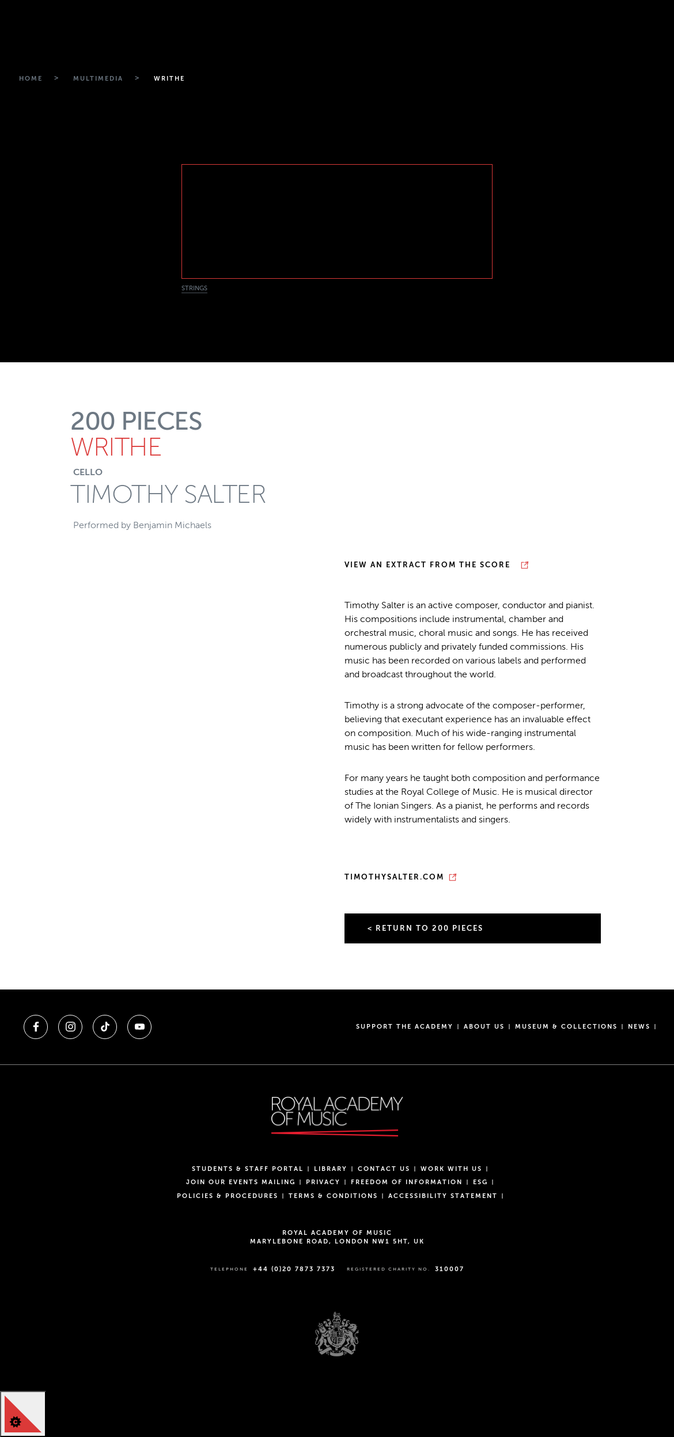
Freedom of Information (407, 1182)
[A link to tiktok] (105, 1027)
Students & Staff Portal (248, 1169)
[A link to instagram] (70, 1027)
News (639, 1026)
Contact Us (384, 1169)
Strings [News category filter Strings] (194, 288)
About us (484, 1026)
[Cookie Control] (23, 1414)
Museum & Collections (566, 1026)
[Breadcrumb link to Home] (29, 79)
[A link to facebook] (36, 1027)
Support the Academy (404, 1026)
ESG (480, 1182)
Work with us (451, 1169)
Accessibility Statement (443, 1196)
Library (330, 1169)
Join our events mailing (241, 1182)
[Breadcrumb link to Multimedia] (96, 79)
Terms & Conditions (333, 1196)
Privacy (323, 1182)
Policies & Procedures (227, 1196)
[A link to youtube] (139, 1027)
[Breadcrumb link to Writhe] (168, 79)
